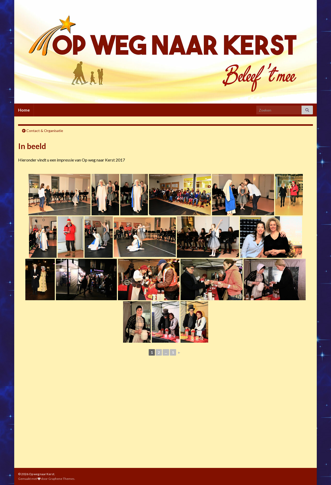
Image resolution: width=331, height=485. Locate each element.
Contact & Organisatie (44, 130)
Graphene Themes (61, 479)
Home (24, 109)
